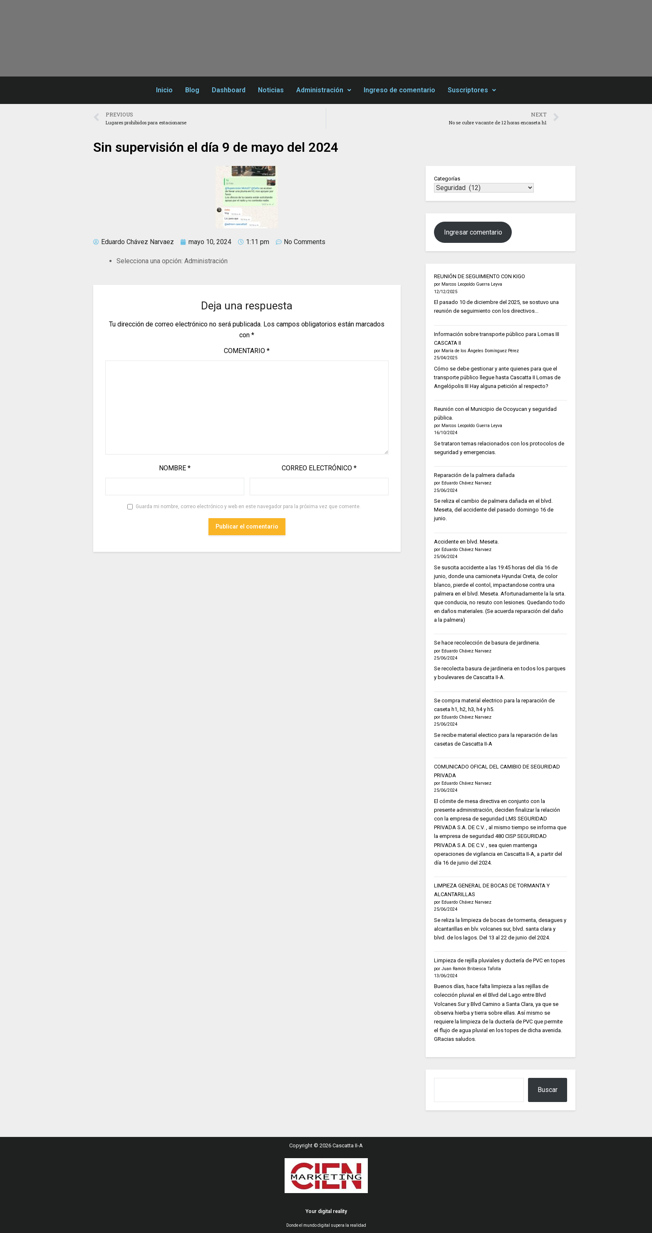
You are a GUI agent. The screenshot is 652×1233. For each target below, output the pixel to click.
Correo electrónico (319, 468)
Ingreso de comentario (399, 90)
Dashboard (228, 90)
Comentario (247, 351)
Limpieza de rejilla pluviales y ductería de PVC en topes (499, 960)
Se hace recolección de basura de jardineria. (487, 643)
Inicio (164, 90)
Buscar (548, 1090)
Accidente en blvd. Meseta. (466, 542)
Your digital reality (326, 1211)
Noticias (271, 90)
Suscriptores (472, 90)
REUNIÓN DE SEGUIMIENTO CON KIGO (479, 276)
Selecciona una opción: (150, 261)
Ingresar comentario (473, 232)
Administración (323, 90)
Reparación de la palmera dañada (474, 475)
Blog (192, 90)
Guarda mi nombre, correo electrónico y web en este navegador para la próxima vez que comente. (248, 506)
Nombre (175, 468)
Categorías (447, 178)
